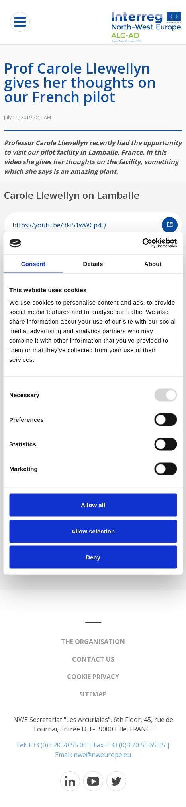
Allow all (93, 505)
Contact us (93, 659)
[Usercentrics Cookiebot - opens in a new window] (142, 243)
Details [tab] (93, 263)
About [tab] (153, 263)
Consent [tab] (33, 263)
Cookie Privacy (93, 676)
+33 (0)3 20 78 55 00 (57, 745)
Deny (93, 557)
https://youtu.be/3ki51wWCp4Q (95, 225)
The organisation (93, 641)
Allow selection (93, 531)
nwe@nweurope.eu (102, 754)
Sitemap (93, 694)
